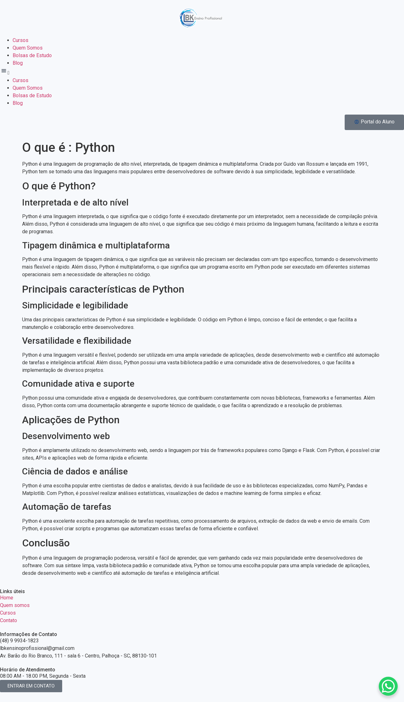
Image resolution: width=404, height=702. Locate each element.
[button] (202, 72)
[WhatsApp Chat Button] (388, 686)
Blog (18, 63)
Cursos (20, 40)
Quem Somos (28, 48)
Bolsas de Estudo (32, 55)
